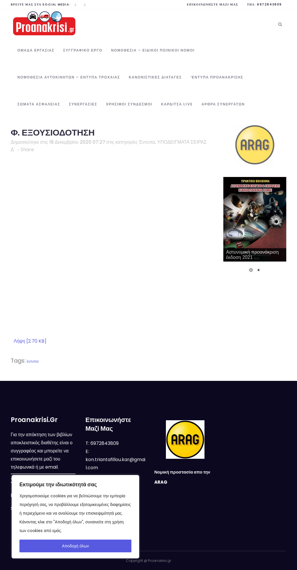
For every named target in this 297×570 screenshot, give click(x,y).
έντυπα (33, 361)
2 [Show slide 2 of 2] (258, 270)
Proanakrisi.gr (159, 560)
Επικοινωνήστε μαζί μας (212, 4)
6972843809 (269, 4)
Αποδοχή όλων (75, 546)
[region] (75, 516)
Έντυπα (147, 142)
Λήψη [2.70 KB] (30, 341)
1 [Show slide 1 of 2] (251, 270)
